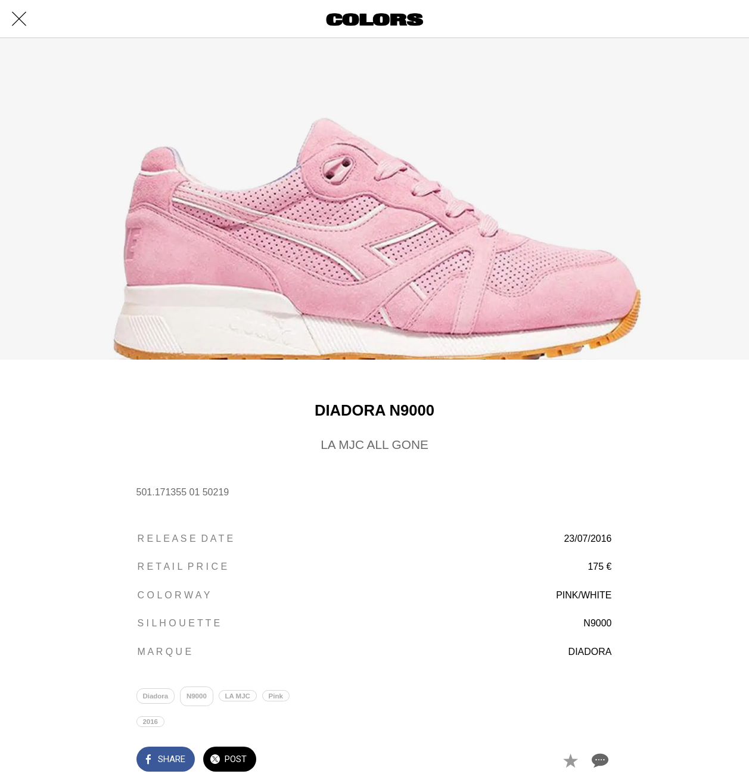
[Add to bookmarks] (570, 760)
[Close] (19, 19)
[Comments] (599, 760)
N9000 (197, 696)
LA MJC (237, 696)
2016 (150, 721)
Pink (276, 696)
